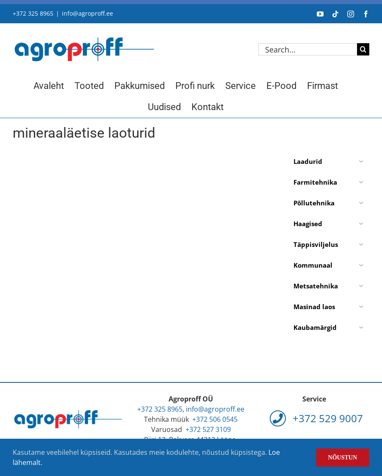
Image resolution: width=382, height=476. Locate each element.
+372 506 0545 (215, 419)
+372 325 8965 (33, 13)
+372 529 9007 (316, 418)
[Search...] (307, 49)
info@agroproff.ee (87, 13)
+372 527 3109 (208, 429)
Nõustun (342, 457)
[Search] (363, 49)
